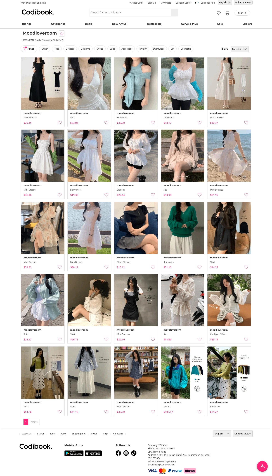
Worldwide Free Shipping (33, 2)
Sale (220, 23)
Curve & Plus (189, 23)
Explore (247, 23)
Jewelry (143, 48)
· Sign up (151, 2)
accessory (127, 48)
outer (44, 48)
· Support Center (183, 2)
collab (94, 433)
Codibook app (208, 2)
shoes (100, 48)
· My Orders (165, 2)
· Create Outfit (136, 2)
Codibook (38, 12)
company (118, 433)
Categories (58, 23)
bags (112, 48)
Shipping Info (79, 433)
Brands (26, 23)
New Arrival (119, 23)
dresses (70, 48)
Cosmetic (186, 48)
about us (27, 433)
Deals (88, 23)
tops (56, 48)
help (105, 433)
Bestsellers (154, 23)
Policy (64, 433)
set (172, 48)
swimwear (158, 48)
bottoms (85, 48)
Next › (34, 422)
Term (52, 433)
